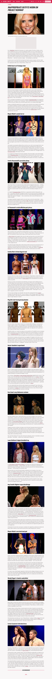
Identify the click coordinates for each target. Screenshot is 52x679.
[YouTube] (31, 1)
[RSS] (43, 1)
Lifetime (43, 87)
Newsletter (47, 1)
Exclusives (18, 1)
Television (9, 4)
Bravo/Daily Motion (41, 135)
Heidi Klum (12, 50)
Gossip (22, 1)
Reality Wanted (20, 513)
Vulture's (41, 422)
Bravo (38, 376)
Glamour (26, 666)
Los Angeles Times (22, 565)
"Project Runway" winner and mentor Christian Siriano (23, 375)
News (14, 1)
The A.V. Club (11, 236)
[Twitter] (35, 1)
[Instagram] (33, 1)
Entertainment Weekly (33, 99)
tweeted (39, 292)
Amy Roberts (10, 12)
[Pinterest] (36, 1)
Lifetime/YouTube (41, 645)
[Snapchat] (40, 1)
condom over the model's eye (32, 241)
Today (27, 200)
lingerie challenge (26, 278)
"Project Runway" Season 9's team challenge (16, 464)
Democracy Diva (39, 655)
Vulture (38, 618)
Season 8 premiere (25, 650)
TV (21, 277)
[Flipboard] (38, 1)
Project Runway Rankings (17, 421)
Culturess (17, 387)
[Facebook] (30, 1)
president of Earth (34, 109)
